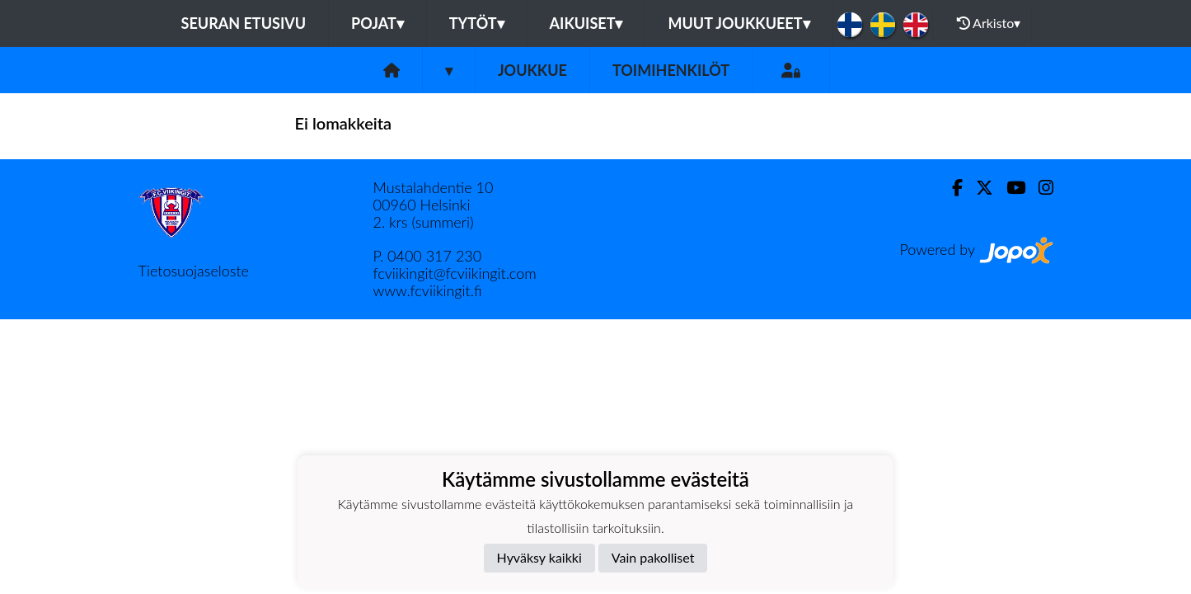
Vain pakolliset (653, 557)
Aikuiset (586, 23)
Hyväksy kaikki (539, 557)
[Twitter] (978, 187)
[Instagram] (1039, 187)
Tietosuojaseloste (193, 271)
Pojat (377, 23)
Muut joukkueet (738, 23)
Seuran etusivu (244, 23)
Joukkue (532, 70)
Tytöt (476, 23)
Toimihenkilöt (670, 70)
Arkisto (989, 23)
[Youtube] (1009, 187)
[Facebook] (951, 187)
